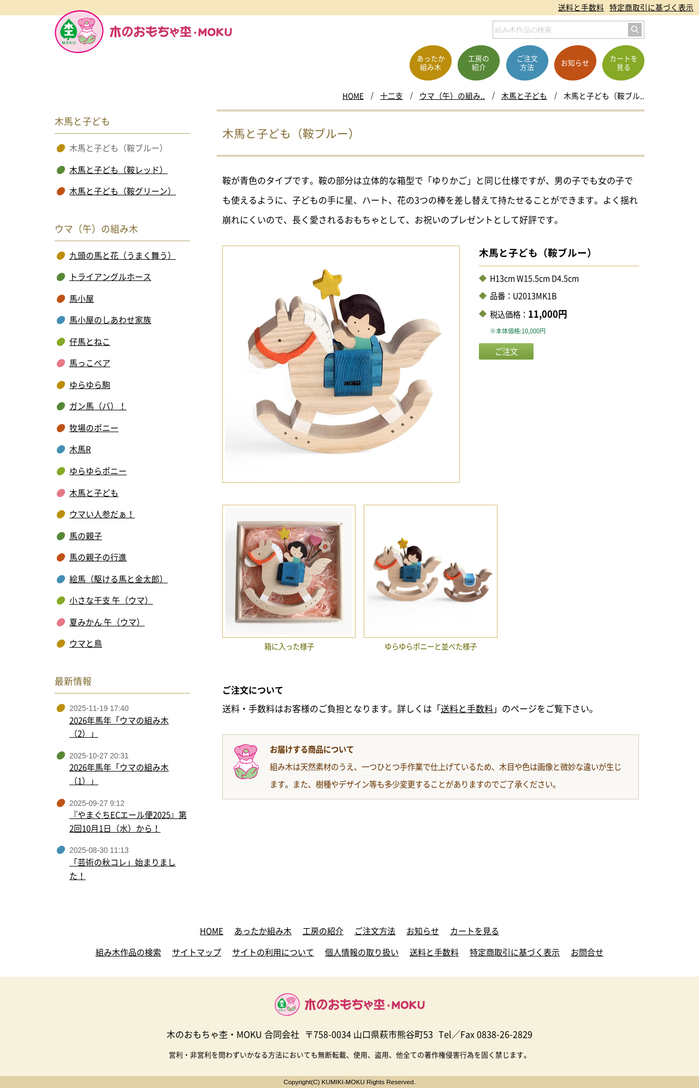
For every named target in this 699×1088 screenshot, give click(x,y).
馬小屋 (81, 298)
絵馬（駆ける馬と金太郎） (118, 579)
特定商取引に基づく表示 (651, 7)
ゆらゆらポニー (98, 471)
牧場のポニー (94, 428)
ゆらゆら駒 (89, 385)
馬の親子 (85, 536)
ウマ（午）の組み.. (452, 95)
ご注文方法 (374, 931)
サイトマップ (196, 952)
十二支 (391, 95)
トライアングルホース (110, 277)
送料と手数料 (581, 7)
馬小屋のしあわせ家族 (110, 320)
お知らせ (422, 931)
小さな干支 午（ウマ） (111, 600)
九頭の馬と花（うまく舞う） (122, 255)
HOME (353, 95)
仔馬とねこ (89, 342)
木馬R (80, 449)
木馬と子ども (524, 95)
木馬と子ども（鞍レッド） (118, 170)
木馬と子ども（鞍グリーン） (122, 191)
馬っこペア (89, 363)
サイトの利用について (273, 952)
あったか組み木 (263, 931)
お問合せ (587, 952)
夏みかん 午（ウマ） (107, 622)
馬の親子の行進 (98, 557)
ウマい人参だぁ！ (102, 514)
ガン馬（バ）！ (98, 406)
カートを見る (474, 931)
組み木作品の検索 (128, 952)
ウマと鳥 (85, 643)
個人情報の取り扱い (362, 952)
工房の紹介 (323, 931)
